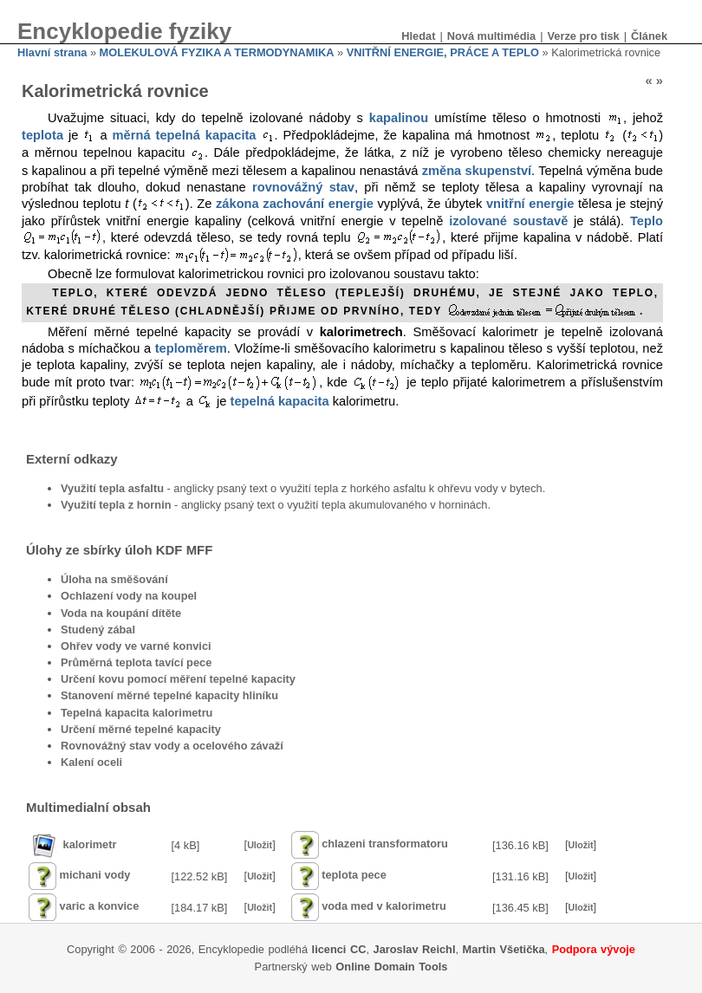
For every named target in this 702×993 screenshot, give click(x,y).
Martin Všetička (504, 949)
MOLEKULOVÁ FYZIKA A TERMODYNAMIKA (217, 52)
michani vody (95, 875)
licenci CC (339, 949)
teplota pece (354, 875)
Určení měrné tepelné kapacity (141, 729)
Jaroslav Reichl (415, 949)
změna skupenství (476, 171)
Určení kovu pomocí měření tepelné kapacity (178, 678)
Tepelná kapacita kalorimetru (136, 712)
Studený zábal (98, 629)
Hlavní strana (52, 52)
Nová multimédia (491, 35)
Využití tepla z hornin (116, 504)
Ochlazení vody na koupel (129, 595)
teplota (42, 135)
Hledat (418, 35)
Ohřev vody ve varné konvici (136, 645)
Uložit (259, 845)
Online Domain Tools (391, 966)
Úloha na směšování (114, 579)
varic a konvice (100, 906)
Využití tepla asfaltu (112, 488)
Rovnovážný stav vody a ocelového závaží (172, 745)
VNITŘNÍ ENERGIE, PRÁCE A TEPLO (443, 52)
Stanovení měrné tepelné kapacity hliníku (169, 695)
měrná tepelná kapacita (185, 135)
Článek (649, 35)
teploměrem (191, 348)
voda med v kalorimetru (384, 906)
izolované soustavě (508, 221)
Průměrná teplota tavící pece (136, 662)
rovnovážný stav (303, 187)
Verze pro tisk (583, 35)
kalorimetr (90, 844)
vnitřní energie (530, 204)
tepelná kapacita (280, 401)
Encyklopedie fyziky (124, 31)
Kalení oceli (91, 762)
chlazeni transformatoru (385, 844)
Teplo (646, 221)
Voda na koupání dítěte (121, 613)
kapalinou (398, 118)
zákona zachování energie (295, 204)
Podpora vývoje (593, 949)
